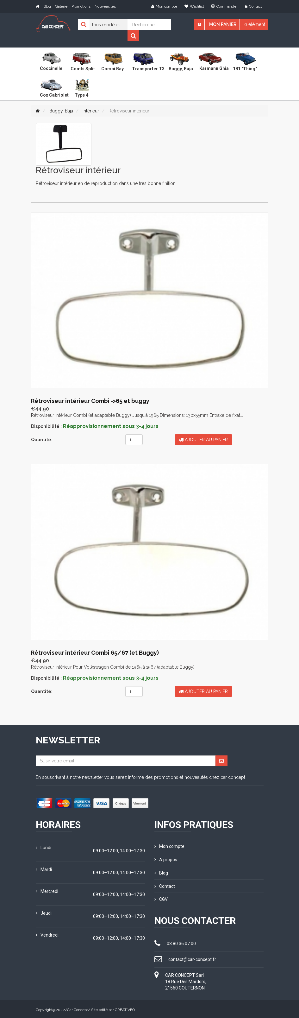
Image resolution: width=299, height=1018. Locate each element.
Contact (253, 6)
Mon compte (164, 6)
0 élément (254, 24)
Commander (224, 6)
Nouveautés (105, 6)
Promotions (81, 6)
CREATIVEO (125, 1008)
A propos (165, 859)
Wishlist (194, 6)
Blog (47, 6)
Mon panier (222, 24)
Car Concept (77, 1008)
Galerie (61, 6)
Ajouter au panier (203, 439)
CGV (161, 898)
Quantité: (42, 439)
